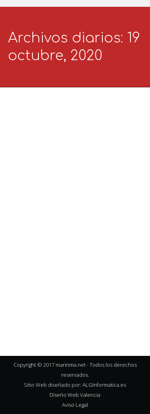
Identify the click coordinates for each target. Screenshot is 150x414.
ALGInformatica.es (104, 384)
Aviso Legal (75, 404)
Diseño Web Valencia (75, 394)
